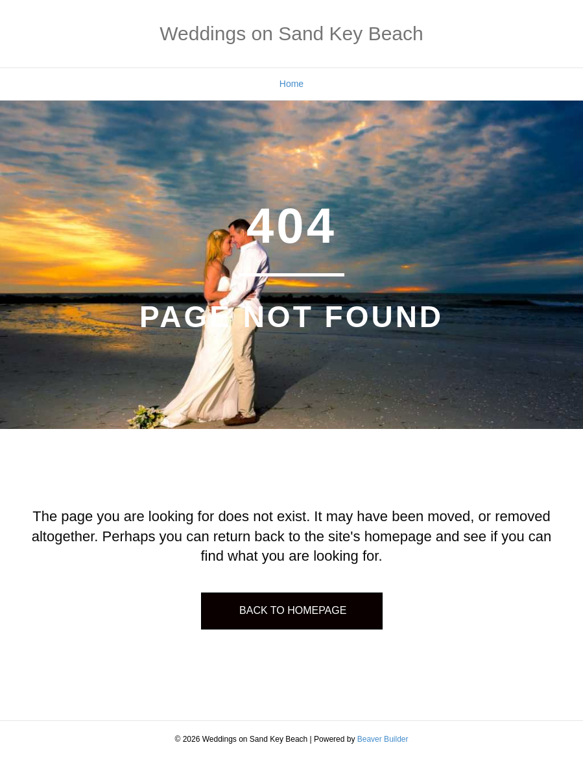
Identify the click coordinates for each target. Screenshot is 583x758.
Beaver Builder (383, 739)
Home (291, 84)
